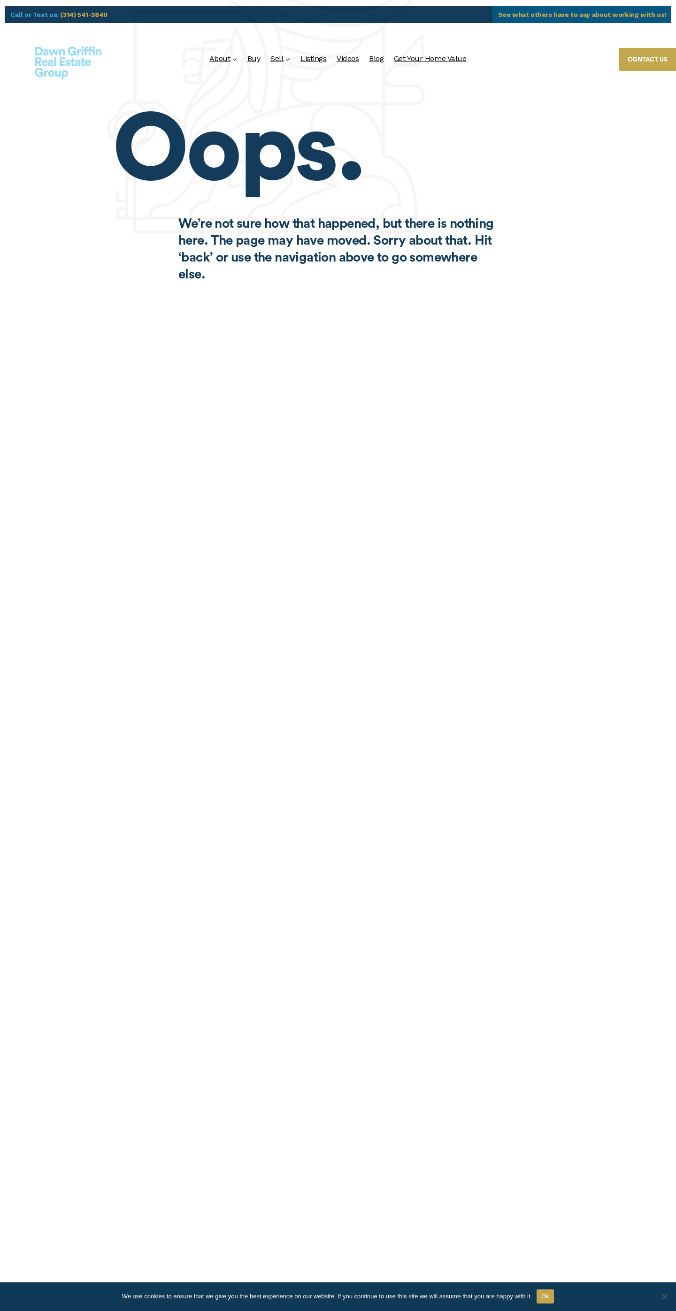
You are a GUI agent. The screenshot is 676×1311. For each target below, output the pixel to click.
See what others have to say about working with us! (582, 14)
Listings (313, 58)
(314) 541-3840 (84, 14)
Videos (348, 58)
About (219, 58)
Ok (545, 1296)
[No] (664, 1296)
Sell (276, 58)
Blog (376, 58)
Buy (254, 58)
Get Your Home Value (430, 58)
